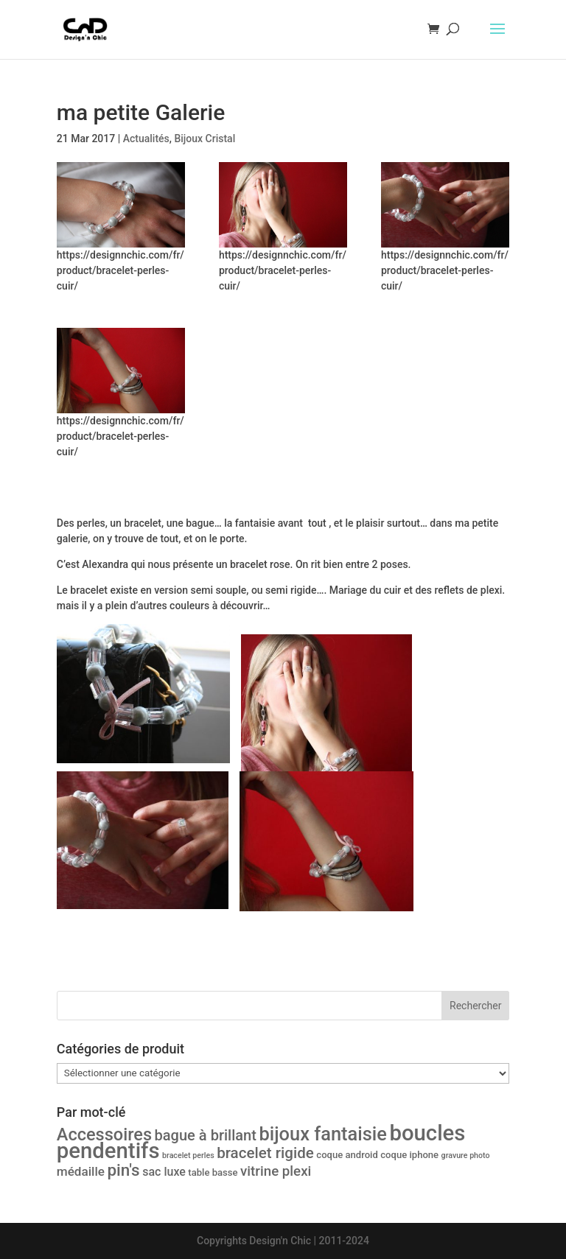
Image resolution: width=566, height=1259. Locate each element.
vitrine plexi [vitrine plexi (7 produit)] (275, 1171)
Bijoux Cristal (204, 138)
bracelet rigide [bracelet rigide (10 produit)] (265, 1153)
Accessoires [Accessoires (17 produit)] (104, 1134)
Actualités (146, 138)
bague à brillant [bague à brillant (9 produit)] (205, 1135)
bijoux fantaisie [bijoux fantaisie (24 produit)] (322, 1134)
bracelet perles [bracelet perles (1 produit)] (188, 1155)
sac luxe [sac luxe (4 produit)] (164, 1172)
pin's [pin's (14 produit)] (123, 1169)
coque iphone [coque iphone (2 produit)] (409, 1154)
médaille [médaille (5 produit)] (81, 1171)
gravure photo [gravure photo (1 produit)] (465, 1155)
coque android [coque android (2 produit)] (346, 1154)
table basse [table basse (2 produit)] (212, 1172)
